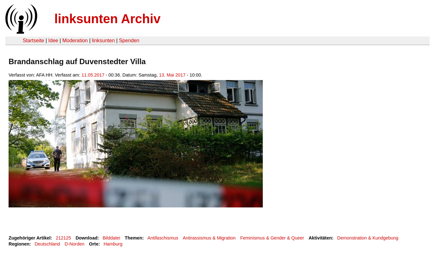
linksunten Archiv (107, 19)
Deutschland (47, 243)
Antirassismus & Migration (209, 237)
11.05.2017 (93, 75)
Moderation (75, 40)
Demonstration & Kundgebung (367, 237)
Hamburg (113, 243)
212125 (63, 237)
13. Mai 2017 (172, 75)
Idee (53, 40)
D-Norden (74, 243)
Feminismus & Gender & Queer (272, 237)
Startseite (33, 40)
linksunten (103, 40)
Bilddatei (111, 237)
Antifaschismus (162, 237)
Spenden (129, 40)
